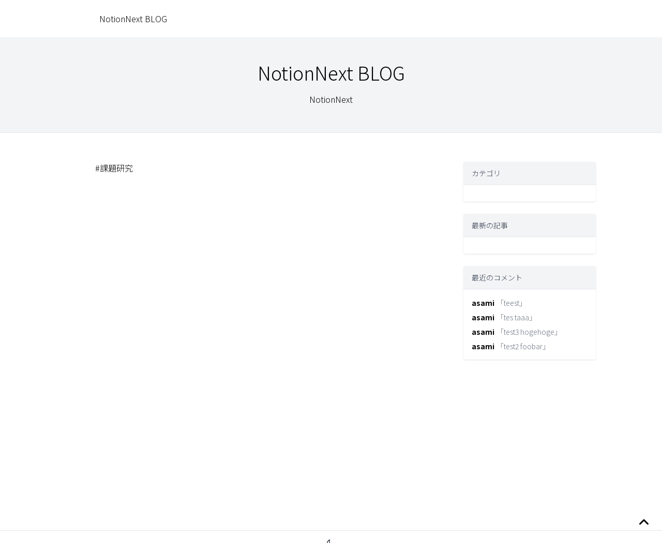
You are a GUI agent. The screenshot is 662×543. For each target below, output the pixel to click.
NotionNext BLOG (133, 18)
